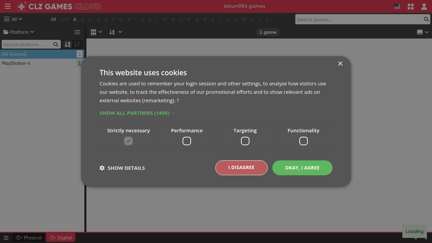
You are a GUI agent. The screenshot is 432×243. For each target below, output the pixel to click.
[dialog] (216, 121)
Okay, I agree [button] (302, 167)
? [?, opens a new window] (178, 100)
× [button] (340, 63)
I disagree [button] (240, 167)
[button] (216, 112)
